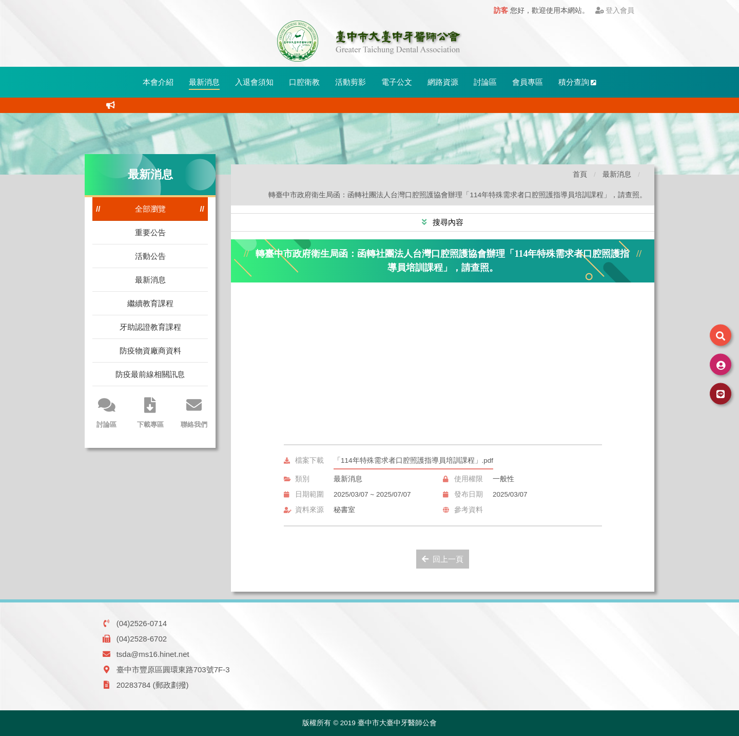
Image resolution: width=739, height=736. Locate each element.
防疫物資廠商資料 (150, 350)
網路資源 (442, 82)
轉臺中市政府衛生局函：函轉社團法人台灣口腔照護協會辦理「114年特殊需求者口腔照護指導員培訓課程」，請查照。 (457, 195)
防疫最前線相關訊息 (150, 374)
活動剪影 (350, 82)
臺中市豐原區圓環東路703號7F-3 (173, 669)
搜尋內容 (447, 222)
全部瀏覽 (150, 208)
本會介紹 (158, 82)
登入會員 (615, 10)
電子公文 (396, 82)
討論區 (485, 82)
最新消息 (204, 82)
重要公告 (150, 232)
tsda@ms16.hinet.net (152, 654)
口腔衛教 (304, 82)
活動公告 (150, 256)
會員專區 (527, 82)
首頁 (580, 174)
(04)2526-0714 (141, 623)
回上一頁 (442, 559)
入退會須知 (254, 82)
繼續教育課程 (150, 303)
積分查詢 (577, 82)
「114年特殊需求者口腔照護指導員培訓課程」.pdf (413, 460)
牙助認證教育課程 (150, 327)
